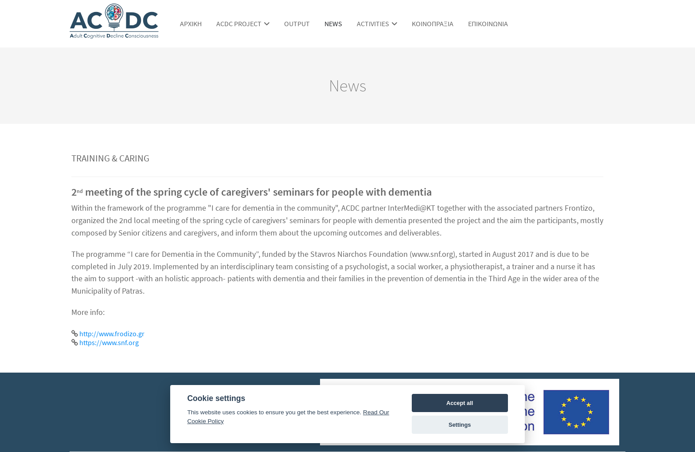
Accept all (459, 403)
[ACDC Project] (114, 35)
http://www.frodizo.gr (111, 333)
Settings (460, 424)
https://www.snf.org (109, 342)
